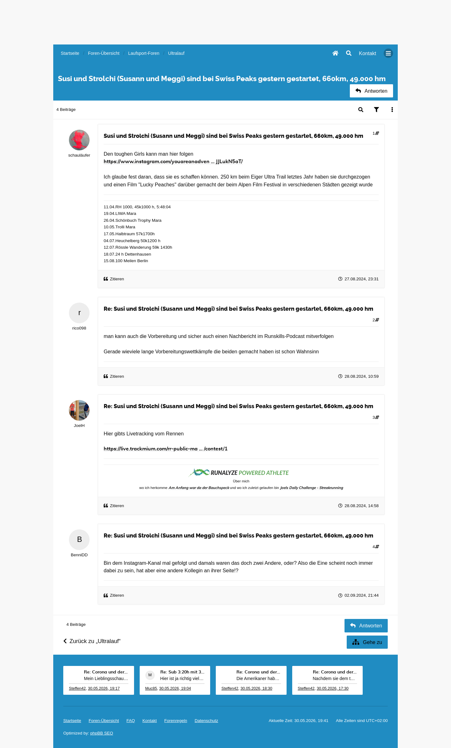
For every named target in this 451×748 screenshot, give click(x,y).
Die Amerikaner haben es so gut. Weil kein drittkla (258, 678)
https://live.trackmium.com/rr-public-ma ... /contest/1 (166, 448)
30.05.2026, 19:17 (104, 688)
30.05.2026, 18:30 (256, 688)
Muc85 (151, 688)
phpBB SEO (101, 733)
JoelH (79, 425)
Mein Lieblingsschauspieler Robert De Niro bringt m (106, 678)
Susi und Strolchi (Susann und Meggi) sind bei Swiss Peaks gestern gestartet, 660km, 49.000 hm (233, 135)
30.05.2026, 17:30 (333, 688)
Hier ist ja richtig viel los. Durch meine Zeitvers (182, 678)
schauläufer (79, 155)
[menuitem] (367, 53)
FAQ (131, 720)
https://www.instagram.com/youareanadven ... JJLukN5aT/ (173, 161)
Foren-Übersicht (104, 720)
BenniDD (79, 555)
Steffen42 (77, 688)
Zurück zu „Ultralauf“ (92, 641)
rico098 (79, 328)
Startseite (72, 720)
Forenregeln (175, 720)
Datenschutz (206, 720)
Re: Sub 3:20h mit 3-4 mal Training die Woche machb (182, 672)
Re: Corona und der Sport (106, 672)
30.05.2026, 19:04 (175, 688)
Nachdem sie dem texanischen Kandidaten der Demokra (335, 678)
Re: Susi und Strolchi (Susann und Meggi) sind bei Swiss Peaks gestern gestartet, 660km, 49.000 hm (238, 308)
